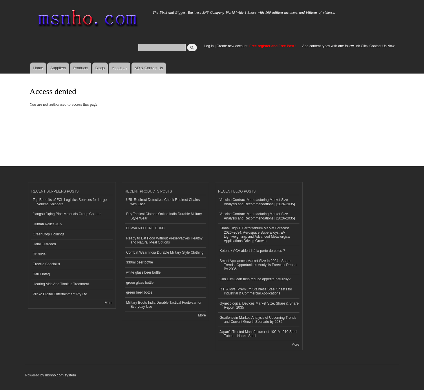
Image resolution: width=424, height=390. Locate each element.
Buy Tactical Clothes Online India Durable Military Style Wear (164, 216)
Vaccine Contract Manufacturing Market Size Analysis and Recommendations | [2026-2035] (257, 202)
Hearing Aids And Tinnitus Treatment (61, 284)
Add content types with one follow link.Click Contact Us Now (348, 46)
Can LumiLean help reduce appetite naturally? (255, 279)
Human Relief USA (47, 224)
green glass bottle (140, 283)
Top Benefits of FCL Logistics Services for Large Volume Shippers (70, 202)
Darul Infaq (41, 274)
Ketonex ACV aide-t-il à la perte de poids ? (252, 251)
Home (38, 68)
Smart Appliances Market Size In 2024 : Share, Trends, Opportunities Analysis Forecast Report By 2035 (258, 265)
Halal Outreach (44, 244)
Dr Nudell (40, 254)
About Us (119, 68)
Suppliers (58, 68)
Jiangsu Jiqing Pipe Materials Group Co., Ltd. (67, 214)
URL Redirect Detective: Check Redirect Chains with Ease (163, 202)
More (108, 303)
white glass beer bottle (143, 272)
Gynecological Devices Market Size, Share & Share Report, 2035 (259, 305)
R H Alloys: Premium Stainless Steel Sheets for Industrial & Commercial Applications (256, 291)
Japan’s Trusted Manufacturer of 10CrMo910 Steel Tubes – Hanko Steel (258, 334)
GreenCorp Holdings (48, 234)
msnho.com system (60, 375)
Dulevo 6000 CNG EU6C (145, 228)
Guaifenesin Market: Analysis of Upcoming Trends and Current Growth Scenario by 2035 (258, 320)
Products (80, 68)
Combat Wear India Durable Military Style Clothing (165, 252)
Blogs (100, 68)
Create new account (232, 46)
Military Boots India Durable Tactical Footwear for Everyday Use (164, 305)
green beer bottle (139, 292)
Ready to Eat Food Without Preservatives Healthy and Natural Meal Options (164, 240)
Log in (209, 46)
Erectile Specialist (46, 264)
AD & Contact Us (149, 68)
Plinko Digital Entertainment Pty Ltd (60, 294)
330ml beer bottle (139, 262)
